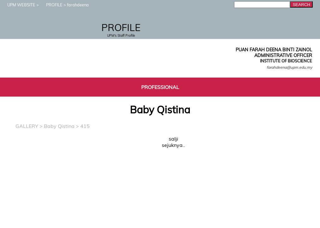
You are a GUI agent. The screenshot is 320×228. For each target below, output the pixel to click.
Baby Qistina (59, 126)
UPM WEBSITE (18, 4)
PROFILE (51, 4)
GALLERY (26, 126)
